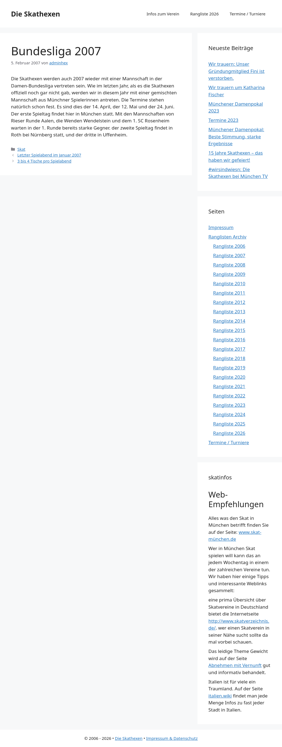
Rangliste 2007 (229, 255)
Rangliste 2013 (229, 311)
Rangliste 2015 (229, 330)
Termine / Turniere (247, 14)
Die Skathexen (35, 13)
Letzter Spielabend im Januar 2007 (49, 155)
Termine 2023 (223, 120)
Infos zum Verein (163, 14)
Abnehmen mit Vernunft (235, 665)
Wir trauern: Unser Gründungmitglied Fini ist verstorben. (236, 71)
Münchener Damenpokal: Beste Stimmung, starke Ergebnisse (236, 136)
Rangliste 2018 (229, 358)
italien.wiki (220, 696)
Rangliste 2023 (229, 405)
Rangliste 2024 (229, 414)
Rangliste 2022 (229, 395)
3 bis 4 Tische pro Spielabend (44, 161)
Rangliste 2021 (229, 386)
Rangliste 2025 (229, 424)
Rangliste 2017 (229, 349)
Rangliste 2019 (229, 367)
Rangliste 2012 (229, 302)
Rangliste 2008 (229, 265)
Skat (21, 149)
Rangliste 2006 (229, 246)
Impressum (221, 227)
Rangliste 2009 (229, 274)
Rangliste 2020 (229, 377)
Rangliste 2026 (204, 14)
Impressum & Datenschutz (172, 738)
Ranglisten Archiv (227, 237)
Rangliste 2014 (229, 321)
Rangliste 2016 (229, 339)
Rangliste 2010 (229, 283)
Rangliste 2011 (229, 293)
